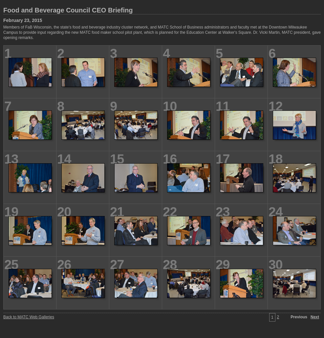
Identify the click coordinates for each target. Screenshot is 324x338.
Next (315, 317)
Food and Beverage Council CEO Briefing (68, 10)
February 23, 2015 (22, 20)
